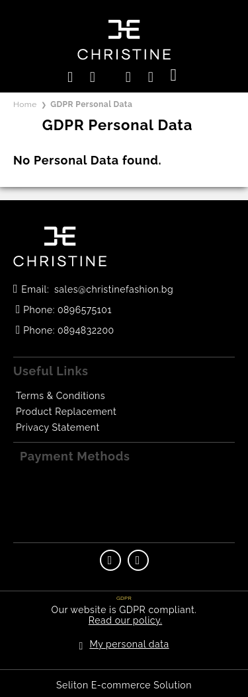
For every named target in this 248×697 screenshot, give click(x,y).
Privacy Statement (58, 427)
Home (25, 104)
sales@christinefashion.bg (113, 289)
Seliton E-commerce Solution (124, 685)
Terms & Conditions (60, 395)
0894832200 (86, 330)
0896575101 (85, 310)
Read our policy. (125, 620)
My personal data (129, 644)
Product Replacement (66, 411)
